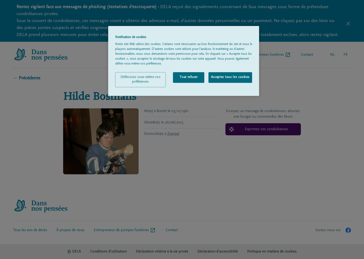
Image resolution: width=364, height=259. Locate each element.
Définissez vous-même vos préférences (140, 80)
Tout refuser (188, 77)
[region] (183, 61)
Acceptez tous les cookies (230, 77)
